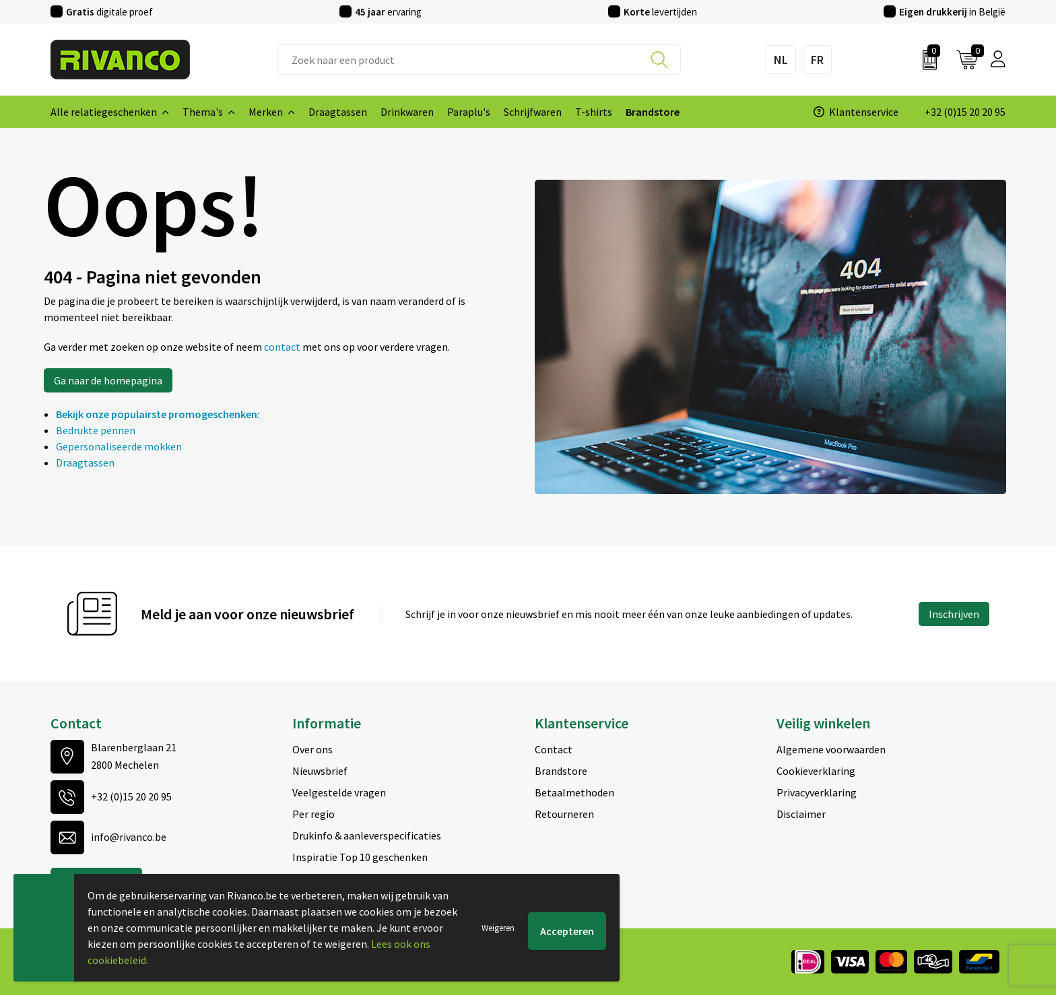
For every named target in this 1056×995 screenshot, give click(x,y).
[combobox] (479, 59)
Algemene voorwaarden (831, 749)
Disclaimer (801, 814)
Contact (553, 749)
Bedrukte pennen (95, 430)
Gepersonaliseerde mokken (119, 446)
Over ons (312, 749)
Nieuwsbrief (320, 771)
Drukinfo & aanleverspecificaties (366, 835)
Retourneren (564, 814)
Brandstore (561, 771)
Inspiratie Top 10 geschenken (360, 857)
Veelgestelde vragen (339, 792)
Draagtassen (85, 462)
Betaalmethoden (574, 792)
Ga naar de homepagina (108, 380)
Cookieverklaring (816, 771)
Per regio (313, 814)
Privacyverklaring (817, 792)
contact (283, 346)
